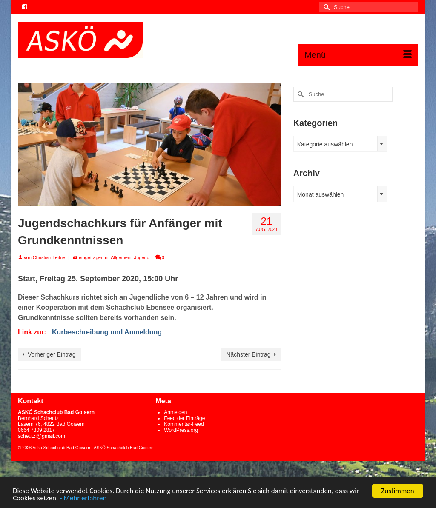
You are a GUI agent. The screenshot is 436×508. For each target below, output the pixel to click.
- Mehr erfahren (83, 498)
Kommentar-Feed (184, 424)
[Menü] (358, 55)
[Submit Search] (325, 7)
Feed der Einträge (184, 418)
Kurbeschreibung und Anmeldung (107, 332)
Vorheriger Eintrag (52, 354)
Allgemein (121, 257)
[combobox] (340, 144)
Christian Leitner (50, 257)
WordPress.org (181, 430)
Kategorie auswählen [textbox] (325, 144)
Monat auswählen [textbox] (320, 194)
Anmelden (175, 412)
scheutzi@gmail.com (41, 436)
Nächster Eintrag (248, 354)
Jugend (141, 257)
